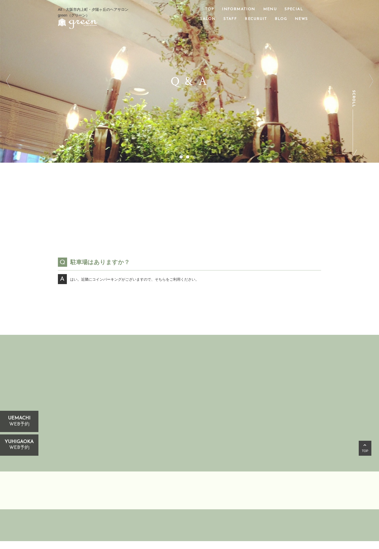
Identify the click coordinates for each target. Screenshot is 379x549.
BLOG (281, 19)
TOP (209, 9)
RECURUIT (256, 19)
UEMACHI (19, 421)
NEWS (301, 19)
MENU (270, 9)
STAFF (230, 19)
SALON (208, 19)
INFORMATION (238, 9)
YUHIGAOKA (19, 445)
